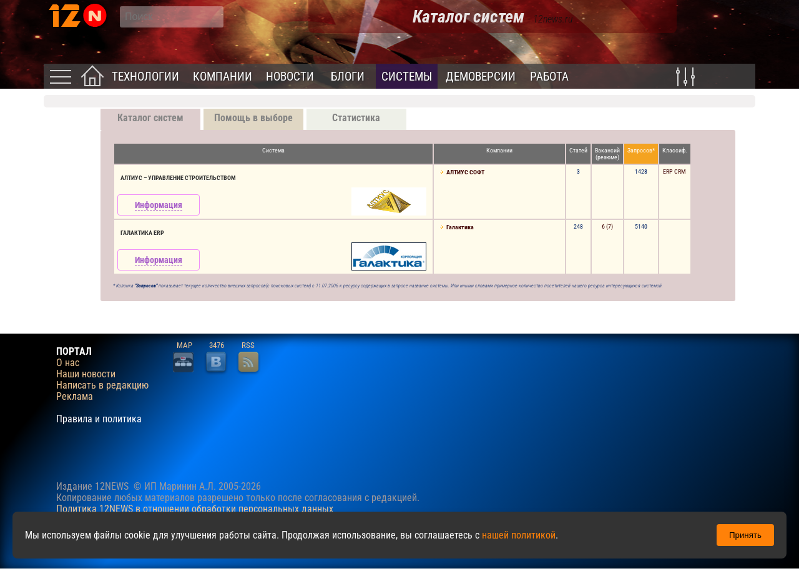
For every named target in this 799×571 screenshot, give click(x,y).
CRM (680, 171)
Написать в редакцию (102, 385)
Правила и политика (99, 419)
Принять (745, 535)
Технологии (145, 76)
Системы (406, 76)
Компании (222, 76)
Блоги (348, 76)
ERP (668, 171)
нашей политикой (519, 535)
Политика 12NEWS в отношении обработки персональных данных (194, 509)
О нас (67, 363)
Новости (290, 76)
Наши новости (85, 374)
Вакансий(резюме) (607, 154)
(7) (609, 226)
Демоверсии (481, 76)
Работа (549, 76)
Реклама (74, 396)
